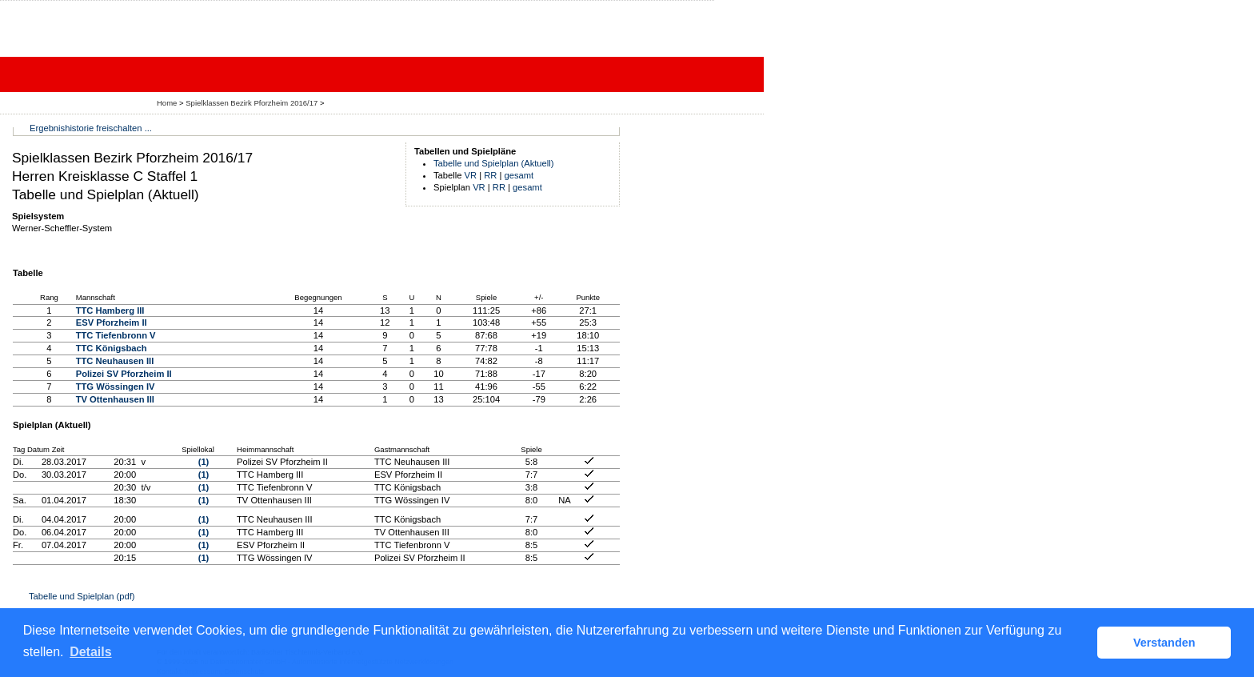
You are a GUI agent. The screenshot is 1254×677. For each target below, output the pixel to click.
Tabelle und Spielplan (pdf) (81, 596)
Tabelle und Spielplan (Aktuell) (493, 163)
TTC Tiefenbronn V (116, 335)
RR (490, 175)
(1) (204, 462)
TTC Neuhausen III (115, 361)
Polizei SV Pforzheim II (124, 374)
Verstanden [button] (1164, 642)
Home (167, 102)
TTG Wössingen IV (115, 386)
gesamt (519, 175)
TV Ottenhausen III (115, 399)
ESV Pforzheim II (111, 322)
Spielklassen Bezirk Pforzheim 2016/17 (253, 102)
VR (471, 175)
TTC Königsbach (111, 348)
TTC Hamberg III (110, 310)
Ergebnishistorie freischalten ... (91, 128)
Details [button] (90, 652)
